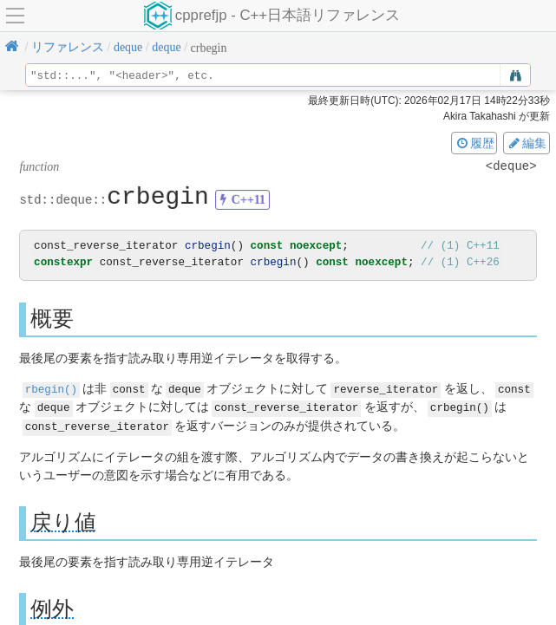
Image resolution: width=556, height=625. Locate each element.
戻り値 (63, 520)
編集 (526, 143)
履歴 (474, 143)
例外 (52, 607)
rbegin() (51, 388)
